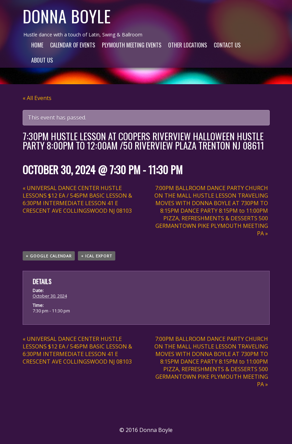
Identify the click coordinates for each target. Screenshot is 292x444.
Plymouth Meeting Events (131, 45)
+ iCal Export (96, 255)
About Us (42, 60)
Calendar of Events (72, 45)
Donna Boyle (67, 16)
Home (37, 45)
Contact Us (227, 45)
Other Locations (187, 45)
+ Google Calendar (49, 255)
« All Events (37, 98)
